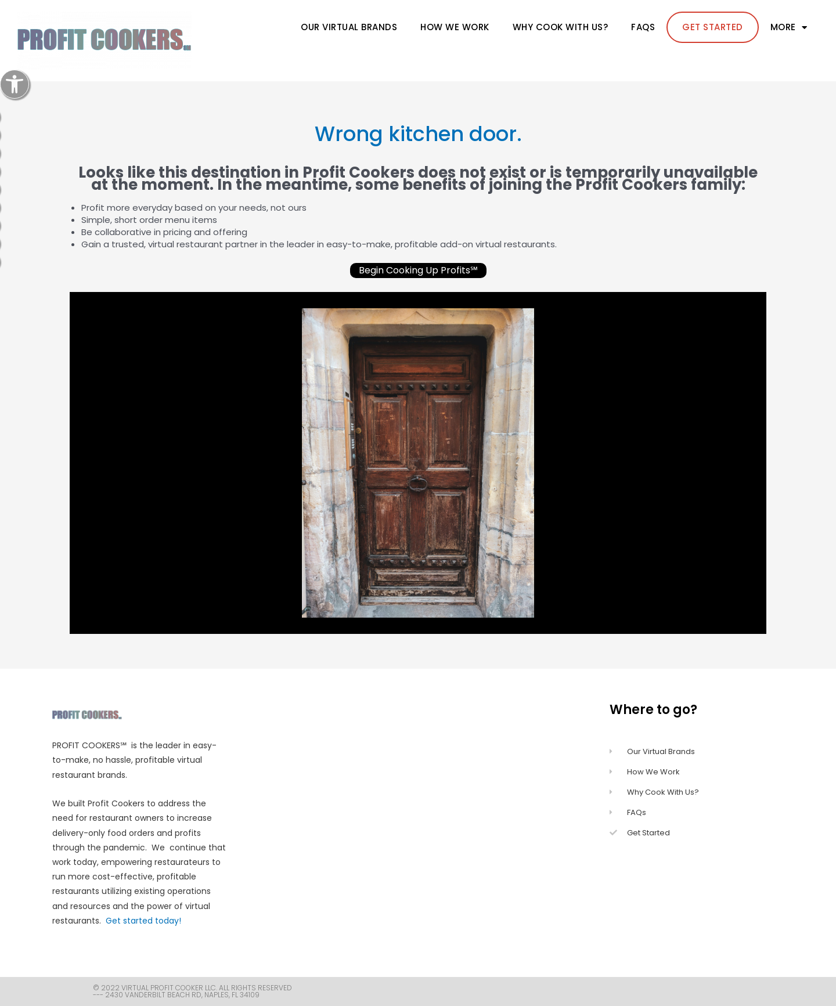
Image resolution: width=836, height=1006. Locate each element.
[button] (14, 84)
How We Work (454, 27)
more (789, 27)
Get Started (712, 27)
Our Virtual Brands (349, 27)
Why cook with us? (560, 27)
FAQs (643, 27)
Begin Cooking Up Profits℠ (418, 270)
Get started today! (143, 920)
